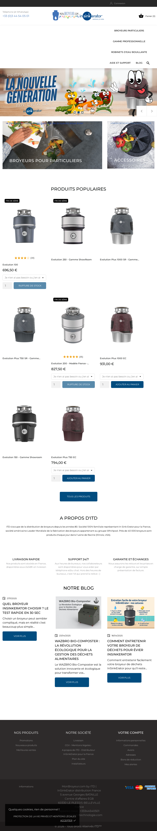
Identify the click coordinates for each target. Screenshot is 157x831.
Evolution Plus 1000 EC (113, 358)
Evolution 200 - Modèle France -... (70, 363)
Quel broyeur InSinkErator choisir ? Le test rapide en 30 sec (26, 608)
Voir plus (20, 636)
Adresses (131, 754)
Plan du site (78, 758)
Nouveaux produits (26, 745)
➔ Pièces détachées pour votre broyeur (131, 123)
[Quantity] (7, 285)
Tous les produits (78, 496)
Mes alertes (131, 764)
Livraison (78, 740)
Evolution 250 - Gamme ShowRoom (71, 259)
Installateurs (78, 763)
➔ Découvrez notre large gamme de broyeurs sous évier (44, 123)
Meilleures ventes (26, 750)
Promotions (26, 740)
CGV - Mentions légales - (78, 745)
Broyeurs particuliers (129, 30)
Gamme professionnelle (129, 41)
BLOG (139, 62)
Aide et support (120, 62)
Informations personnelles (130, 740)
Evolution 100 (10, 264)
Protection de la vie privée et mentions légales (44, 816)
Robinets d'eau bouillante (129, 52)
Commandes (131, 745)
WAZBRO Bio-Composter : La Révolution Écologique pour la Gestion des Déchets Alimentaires (77, 650)
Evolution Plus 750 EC (63, 457)
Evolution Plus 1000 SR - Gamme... (119, 259)
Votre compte (131, 733)
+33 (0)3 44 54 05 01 (16, 16)
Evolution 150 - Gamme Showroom (22, 457)
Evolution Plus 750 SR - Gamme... (21, 358)
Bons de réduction (131, 759)
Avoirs (130, 750)
